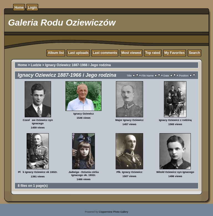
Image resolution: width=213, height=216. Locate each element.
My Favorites (174, 53)
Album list (56, 53)
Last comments (105, 53)
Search (194, 53)
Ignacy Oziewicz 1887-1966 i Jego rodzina (78, 65)
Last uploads (78, 53)
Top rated (152, 53)
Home (19, 7)
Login (32, 7)
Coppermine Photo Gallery (113, 211)
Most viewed (131, 53)
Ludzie (36, 65)
